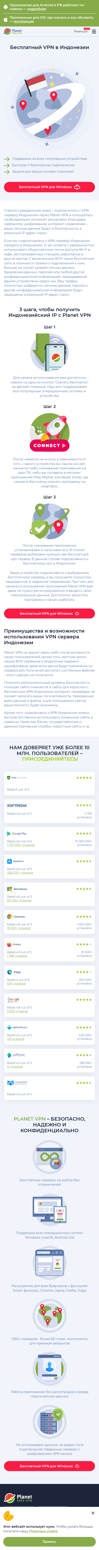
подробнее (36, 9)
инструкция (24, 21)
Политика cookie (43, 1531)
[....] (12, 31)
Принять (49, 1541)
